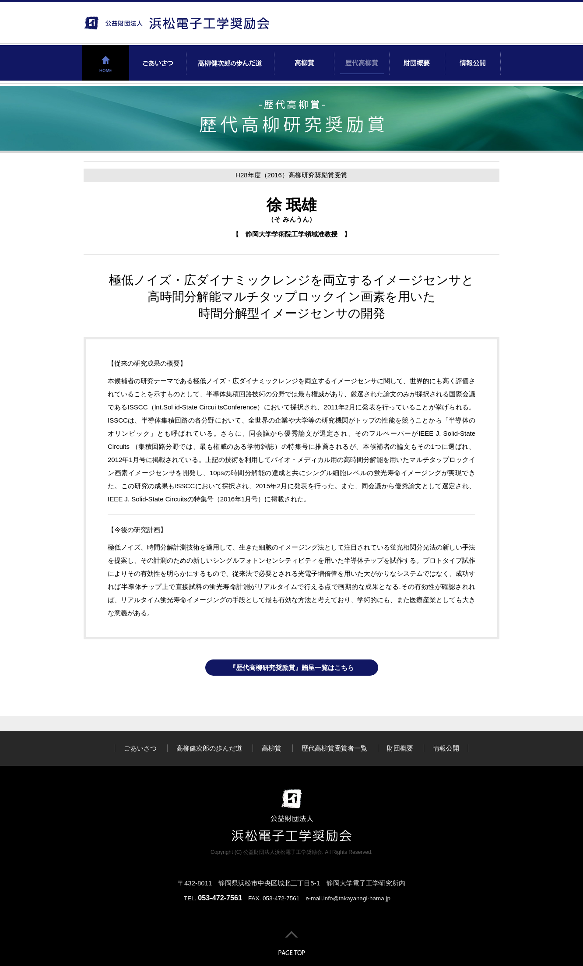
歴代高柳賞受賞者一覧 (334, 748)
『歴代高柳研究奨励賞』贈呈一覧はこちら (291, 667)
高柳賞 (271, 748)
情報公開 (446, 748)
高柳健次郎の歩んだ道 (209, 748)
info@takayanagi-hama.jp (356, 898)
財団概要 (400, 748)
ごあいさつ (140, 748)
